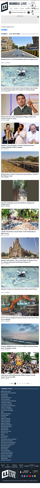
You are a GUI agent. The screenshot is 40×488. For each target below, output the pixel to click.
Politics (16, 8)
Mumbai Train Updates (6, 455)
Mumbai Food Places (6, 445)
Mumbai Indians (5, 415)
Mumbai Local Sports (6, 460)
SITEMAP (36, 466)
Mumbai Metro (4, 429)
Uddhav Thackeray (5, 421)
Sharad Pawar (4, 396)
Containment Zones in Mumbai (8, 400)
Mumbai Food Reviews (6, 424)
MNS (2, 412)
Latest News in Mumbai (6, 452)
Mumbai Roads (4, 428)
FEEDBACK (26, 466)
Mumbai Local (4, 432)
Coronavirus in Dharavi (6, 404)
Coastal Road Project (6, 397)
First (12, 383)
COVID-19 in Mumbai (6, 407)
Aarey (2, 434)
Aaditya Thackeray (5, 418)
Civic (11, 8)
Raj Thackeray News (6, 413)
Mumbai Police (4, 436)
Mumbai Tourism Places (7, 440)
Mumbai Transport (5, 423)
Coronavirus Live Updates (7, 410)
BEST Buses (4, 437)
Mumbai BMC (4, 458)
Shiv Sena (3, 416)
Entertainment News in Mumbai (8, 439)
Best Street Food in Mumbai (7, 444)
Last (28, 383)
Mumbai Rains (4, 394)
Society (22, 8)
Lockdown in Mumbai (6, 402)
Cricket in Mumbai (5, 399)
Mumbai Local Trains (6, 431)
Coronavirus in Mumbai (6, 408)
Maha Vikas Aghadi (5, 420)
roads (4, 29)
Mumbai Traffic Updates (7, 453)
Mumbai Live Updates (6, 456)
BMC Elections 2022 (6, 391)
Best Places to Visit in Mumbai (8, 442)
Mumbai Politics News (6, 426)
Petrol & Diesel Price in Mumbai (8, 393)
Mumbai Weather (5, 447)
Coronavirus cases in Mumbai (8, 405)
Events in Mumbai (5, 450)
